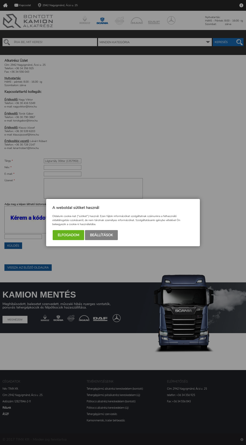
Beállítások (101, 235)
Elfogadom (68, 235)
